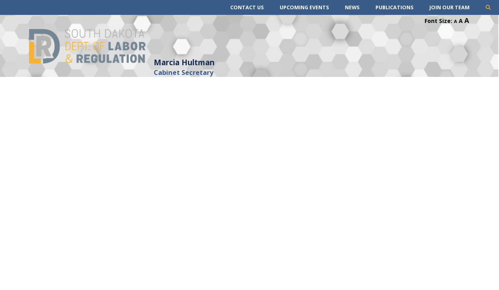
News (352, 7)
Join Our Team (449, 7)
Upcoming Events (304, 7)
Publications (394, 7)
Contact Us (247, 7)
